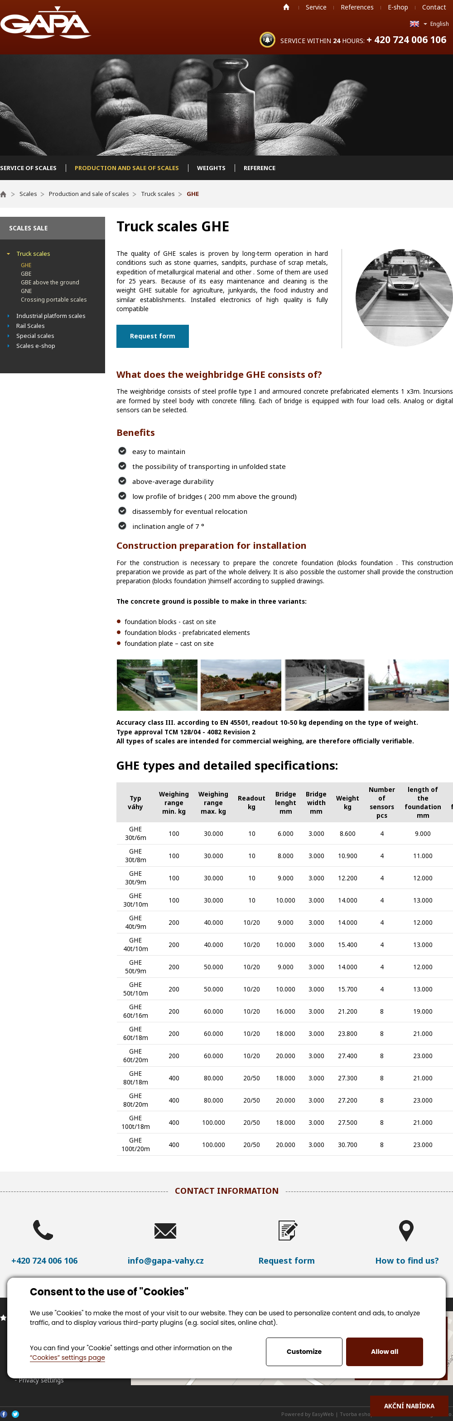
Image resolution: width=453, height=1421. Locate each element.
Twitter (15, 1414)
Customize (304, 1351)
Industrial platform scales (51, 316)
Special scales (35, 336)
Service (316, 7)
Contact (434, 7)
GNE (26, 291)
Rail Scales (30, 326)
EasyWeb (323, 1414)
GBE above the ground (50, 282)
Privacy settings (41, 1380)
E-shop (398, 7)
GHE (26, 265)
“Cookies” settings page (67, 1357)
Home (286, 7)
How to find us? (407, 1260)
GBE (26, 274)
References (357, 7)
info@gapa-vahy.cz (166, 1260)
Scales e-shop (35, 346)
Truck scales (33, 253)
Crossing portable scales (54, 299)
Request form (152, 336)
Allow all (384, 1351)
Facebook (3, 1414)
